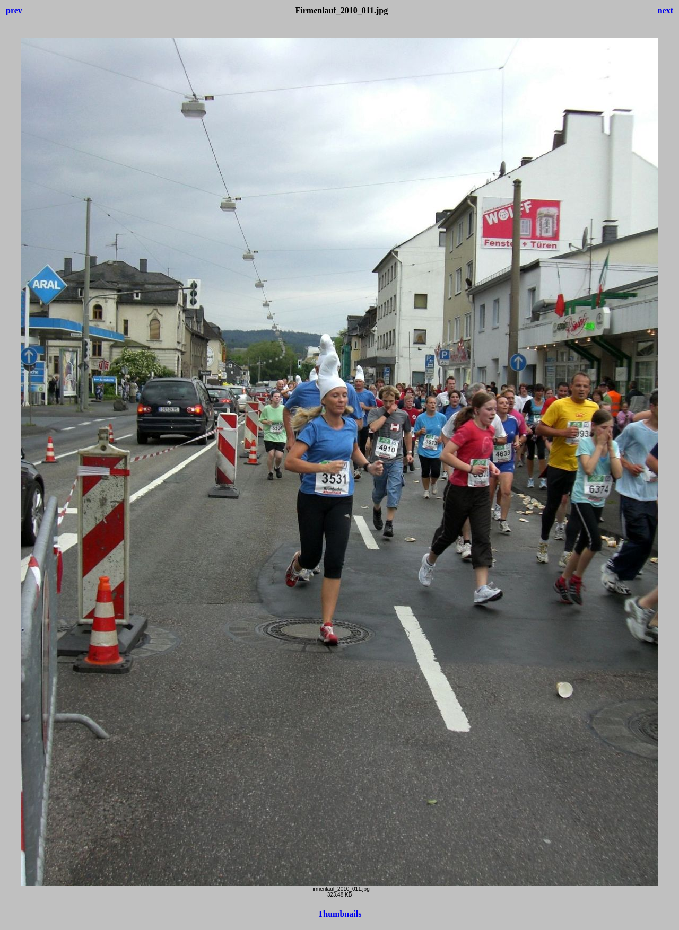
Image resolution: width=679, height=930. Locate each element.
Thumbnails (340, 913)
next (665, 10)
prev (14, 10)
